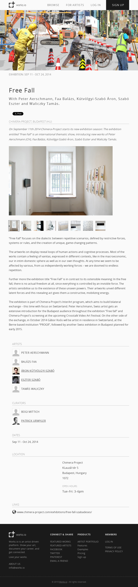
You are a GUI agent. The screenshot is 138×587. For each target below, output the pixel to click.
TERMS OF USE (113, 547)
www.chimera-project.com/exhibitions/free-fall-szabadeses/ (52, 512)
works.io (21, 5)
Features (82, 545)
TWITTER (55, 553)
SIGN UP (118, 5)
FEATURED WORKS (60, 541)
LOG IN (96, 5)
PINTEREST (56, 557)
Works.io (63, 581)
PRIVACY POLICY (114, 551)
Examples (83, 549)
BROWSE (53, 5)
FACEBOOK (56, 549)
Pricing (81, 553)
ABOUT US (14, 563)
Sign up (82, 557)
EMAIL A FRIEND (59, 560)
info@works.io (17, 567)
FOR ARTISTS (75, 5)
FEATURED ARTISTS (60, 545)
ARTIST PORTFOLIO (88, 541)
